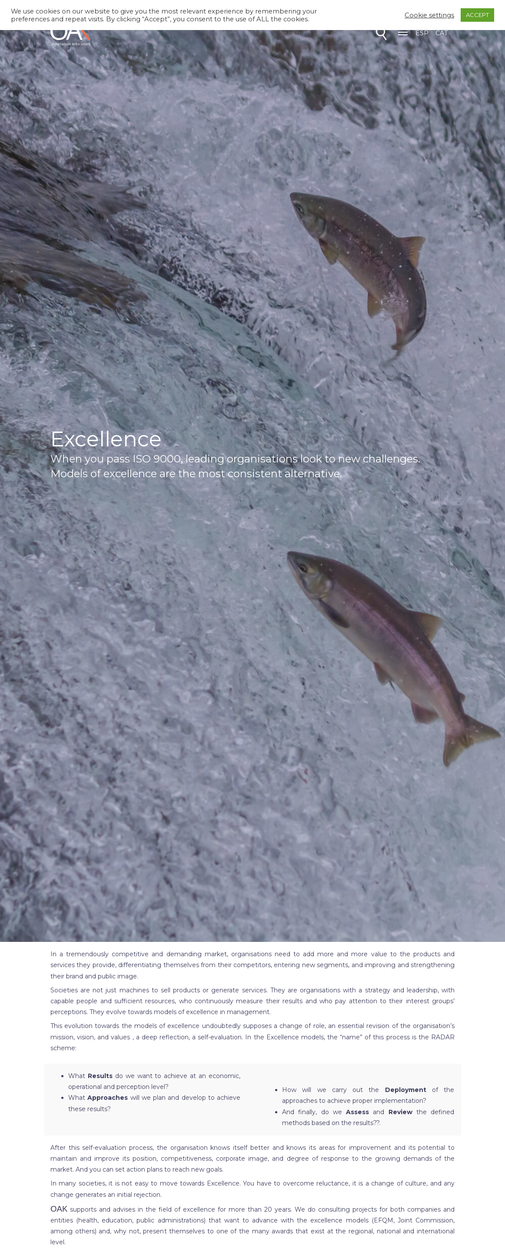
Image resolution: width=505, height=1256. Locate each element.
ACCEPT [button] (477, 14)
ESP (422, 33)
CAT (441, 33)
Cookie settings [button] (429, 15)
